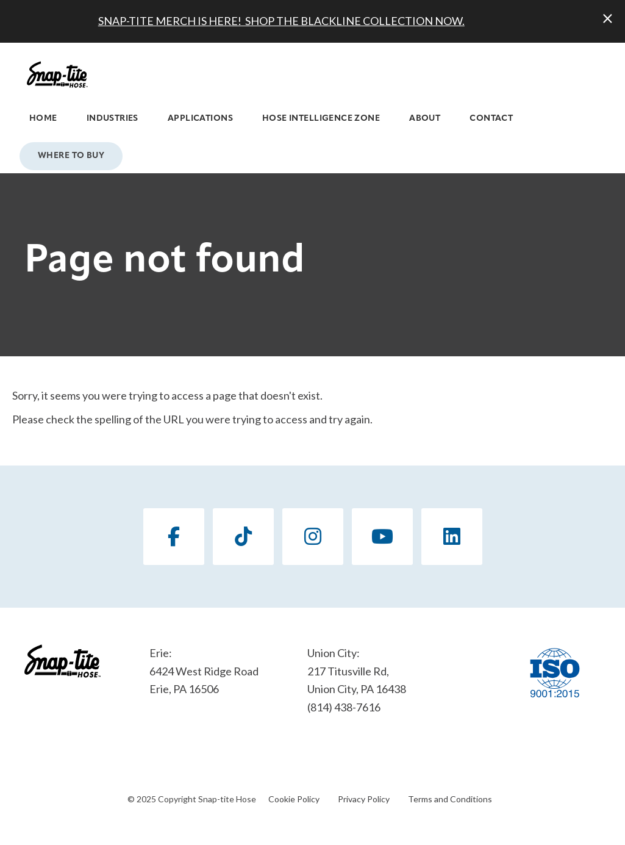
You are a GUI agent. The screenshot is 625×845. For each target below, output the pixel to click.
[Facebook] (173, 536)
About (424, 118)
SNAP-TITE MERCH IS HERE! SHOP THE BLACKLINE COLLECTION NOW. (281, 20)
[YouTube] (382, 536)
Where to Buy (71, 155)
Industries (112, 118)
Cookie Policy (294, 799)
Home (43, 118)
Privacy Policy (364, 799)
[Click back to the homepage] (57, 74)
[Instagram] (312, 536)
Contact (491, 118)
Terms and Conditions (450, 799)
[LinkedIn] (451, 536)
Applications (200, 118)
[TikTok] (243, 536)
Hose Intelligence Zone (321, 118)
